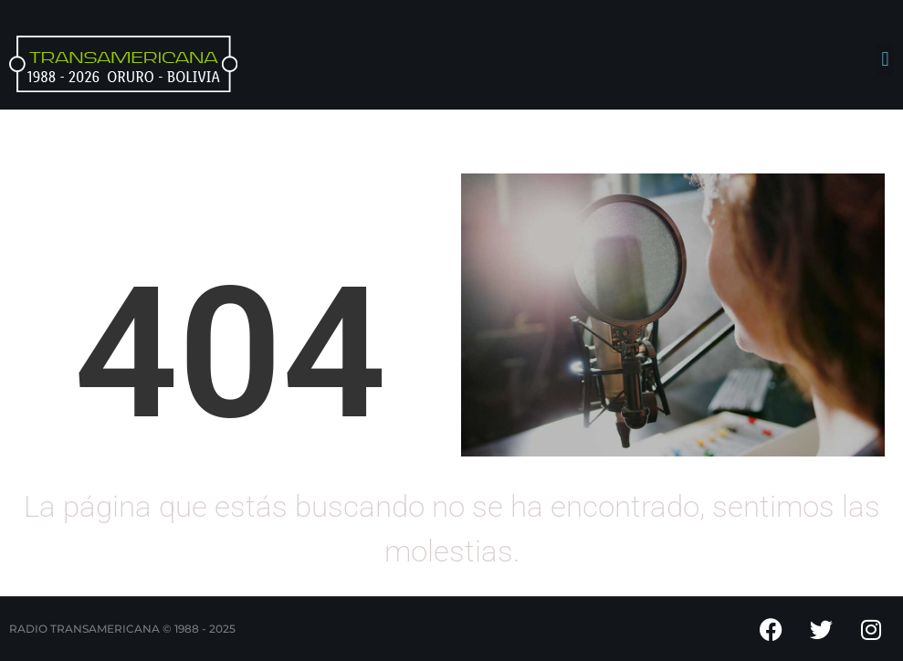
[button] (885, 60)
